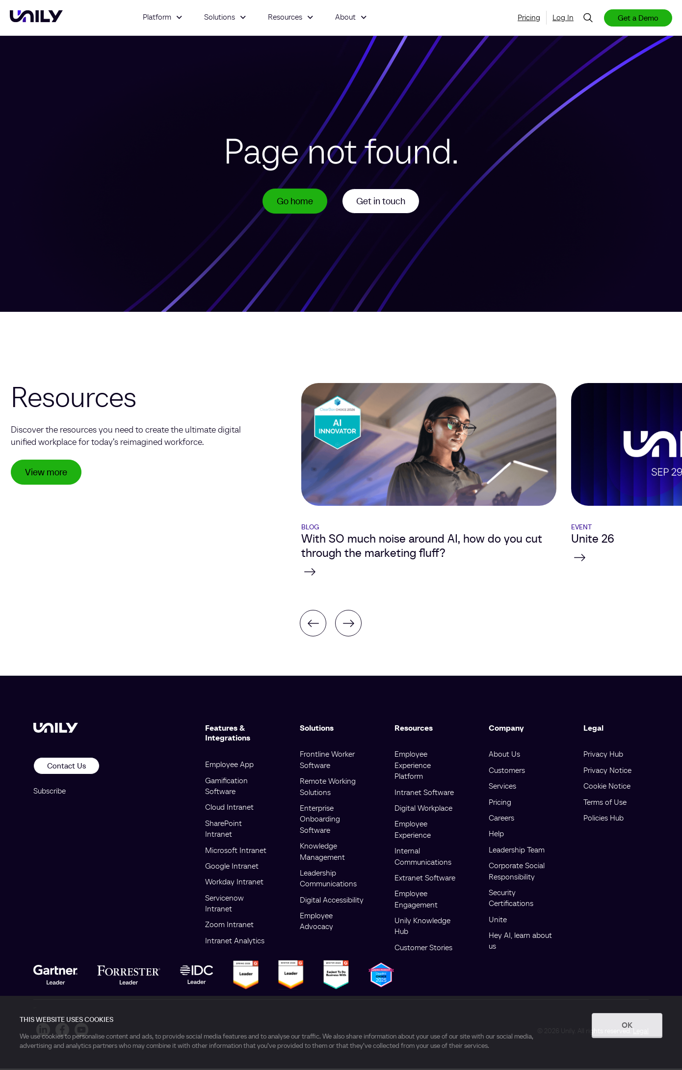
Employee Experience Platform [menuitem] (412, 767)
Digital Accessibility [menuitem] (332, 901)
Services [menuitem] (502, 788)
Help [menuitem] (496, 835)
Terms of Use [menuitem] (605, 803)
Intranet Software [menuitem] (424, 793)
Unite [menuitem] (498, 921)
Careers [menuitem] (501, 819)
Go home (293, 201)
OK (627, 1025)
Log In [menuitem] (563, 17)
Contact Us (66, 767)
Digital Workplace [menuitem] (423, 809)
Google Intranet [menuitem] (232, 867)
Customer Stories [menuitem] (423, 949)
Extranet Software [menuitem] (424, 879)
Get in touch (382, 201)
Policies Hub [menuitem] (603, 819)
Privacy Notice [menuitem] (607, 771)
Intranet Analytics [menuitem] (234, 942)
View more (47, 474)
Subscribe (49, 792)
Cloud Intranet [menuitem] (229, 809)
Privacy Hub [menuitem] (603, 756)
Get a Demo (638, 18)
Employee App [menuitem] (229, 766)
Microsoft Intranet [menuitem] (235, 851)
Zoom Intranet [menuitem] (229, 926)
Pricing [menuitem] (529, 17)
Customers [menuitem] (507, 771)
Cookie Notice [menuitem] (606, 788)
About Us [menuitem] (504, 756)
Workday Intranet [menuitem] (234, 883)
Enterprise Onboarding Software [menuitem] (320, 820)
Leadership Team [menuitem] (517, 851)
